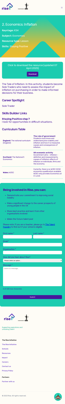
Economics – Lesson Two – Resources (32, 74)
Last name (38, 233)
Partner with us (8, 382)
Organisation (9, 249)
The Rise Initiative (9, 344)
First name (8, 233)
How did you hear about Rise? (16, 257)
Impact (5, 358)
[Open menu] (62, 7)
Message (8, 265)
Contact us (6, 366)
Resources (6, 353)
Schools (5, 349)
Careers (5, 362)
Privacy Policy (7, 371)
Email (6, 241)
